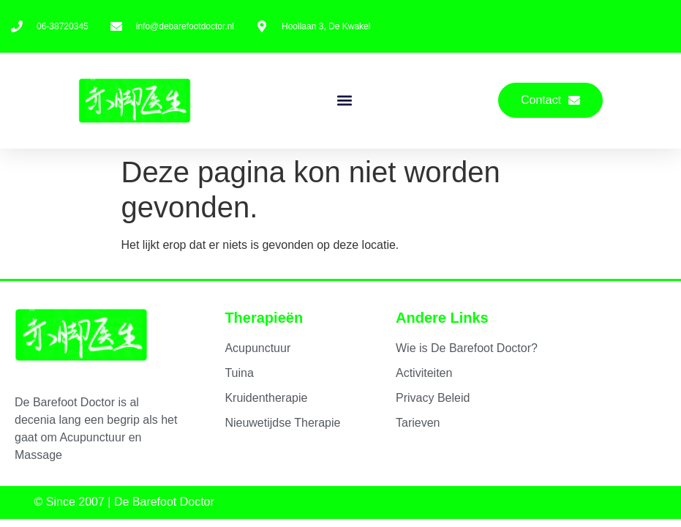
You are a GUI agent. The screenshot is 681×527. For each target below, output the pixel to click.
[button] (344, 101)
